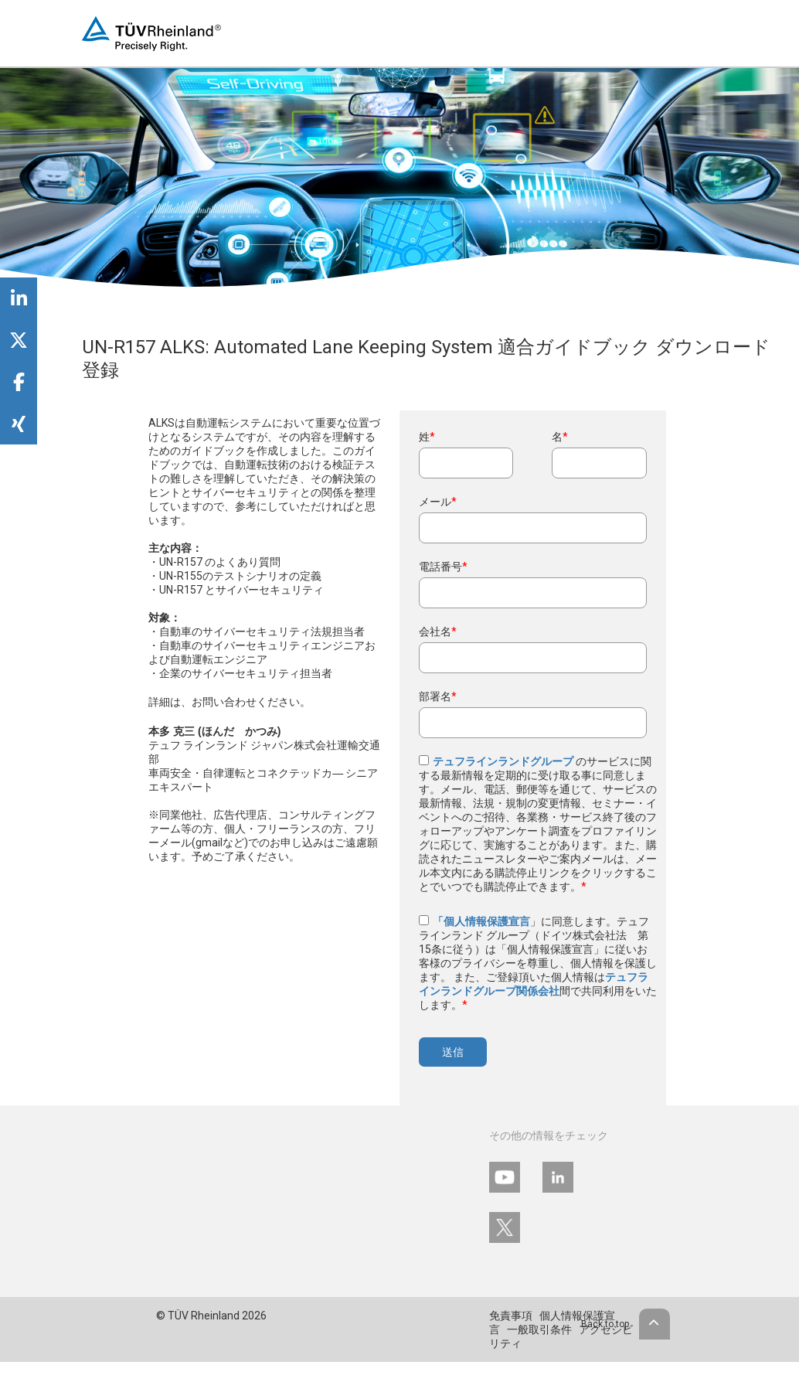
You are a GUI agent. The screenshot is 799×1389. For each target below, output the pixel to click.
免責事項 (510, 1315)
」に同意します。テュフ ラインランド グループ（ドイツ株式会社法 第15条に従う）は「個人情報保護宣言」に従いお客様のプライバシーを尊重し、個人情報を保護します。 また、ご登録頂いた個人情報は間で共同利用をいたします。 (538, 963)
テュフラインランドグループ (504, 761)
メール (438, 501)
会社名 (438, 631)
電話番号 (443, 566)
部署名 (438, 696)
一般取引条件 (539, 1329)
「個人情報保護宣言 (481, 921)
